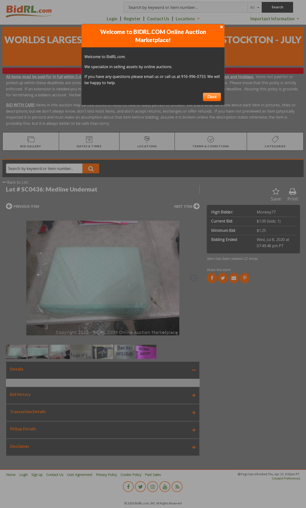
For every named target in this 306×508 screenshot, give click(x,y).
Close (212, 97)
